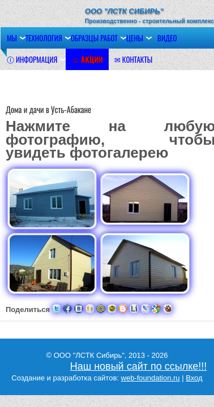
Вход (194, 378)
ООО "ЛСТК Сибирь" (124, 11)
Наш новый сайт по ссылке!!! (138, 366)
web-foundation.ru (150, 378)
